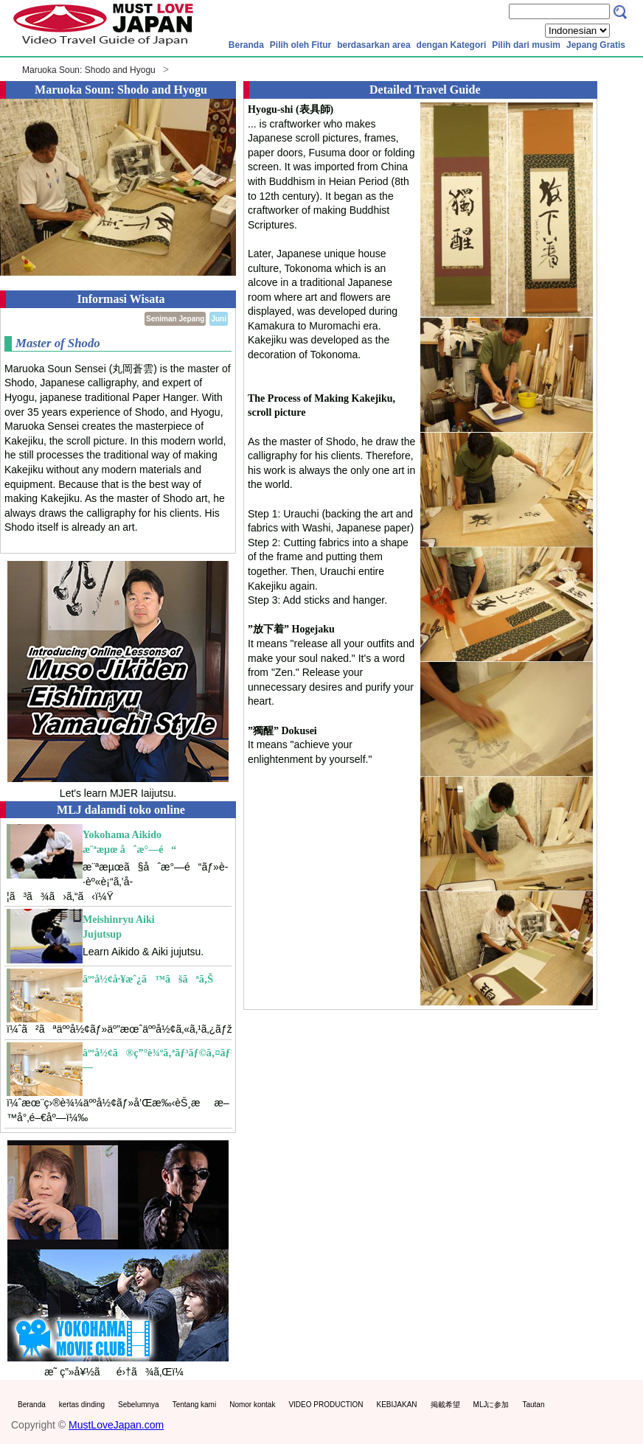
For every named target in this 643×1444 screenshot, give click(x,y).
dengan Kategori (452, 45)
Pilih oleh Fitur (300, 45)
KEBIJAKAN (397, 1405)
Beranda (246, 45)
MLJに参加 (491, 1405)
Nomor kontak (252, 1405)
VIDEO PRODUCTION (325, 1405)
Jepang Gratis (595, 45)
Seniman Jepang (175, 319)
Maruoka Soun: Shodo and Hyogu (89, 70)
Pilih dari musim (526, 45)
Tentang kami (194, 1405)
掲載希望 (445, 1405)
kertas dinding (82, 1405)
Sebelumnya (138, 1405)
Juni (218, 319)
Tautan (533, 1405)
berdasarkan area (373, 45)
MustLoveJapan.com (116, 1425)
